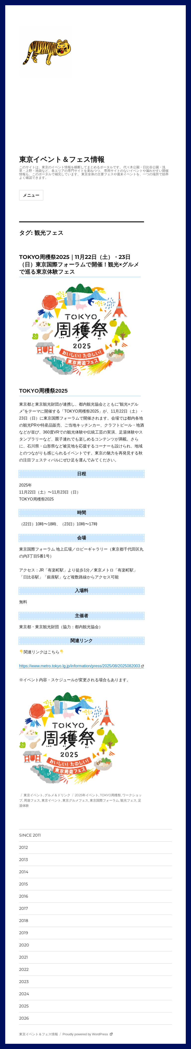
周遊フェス (32, 800)
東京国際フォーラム (104, 800)
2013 (23, 859)
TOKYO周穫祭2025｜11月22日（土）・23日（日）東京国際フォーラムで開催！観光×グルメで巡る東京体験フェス (79, 264)
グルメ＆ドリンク (57, 795)
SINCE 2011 (30, 835)
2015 (23, 884)
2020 (24, 945)
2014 (23, 871)
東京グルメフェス (75, 800)
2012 (23, 847)
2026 (24, 1018)
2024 (24, 993)
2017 (23, 908)
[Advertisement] (96, 117)
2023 (24, 981)
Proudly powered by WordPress (87, 1034)
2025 (24, 1006)
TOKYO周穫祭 (110, 795)
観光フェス (128, 800)
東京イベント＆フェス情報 (61, 159)
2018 (23, 920)
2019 (23, 932)
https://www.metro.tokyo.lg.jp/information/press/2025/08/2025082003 (81, 666)
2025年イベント (86, 795)
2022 (24, 969)
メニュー (31, 195)
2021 (23, 957)
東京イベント (33, 795)
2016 (23, 896)
